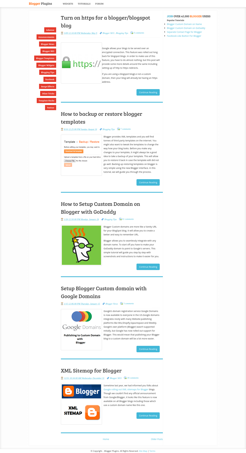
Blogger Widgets (46, 65)
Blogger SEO (48, 51)
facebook (49, 79)
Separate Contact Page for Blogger (184, 31)
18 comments (133, 378)
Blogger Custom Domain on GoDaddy (186, 28)
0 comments (139, 33)
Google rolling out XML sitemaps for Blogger (126, 389)
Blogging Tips (47, 72)
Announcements (46, 36)
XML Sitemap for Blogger (91, 370)
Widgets (68, 3)
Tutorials (84, 3)
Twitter (50, 107)
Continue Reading (148, 92)
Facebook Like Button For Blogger (184, 35)
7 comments (125, 129)
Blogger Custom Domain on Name (184, 24)
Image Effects (47, 86)
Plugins (40, 3)
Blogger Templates (45, 58)
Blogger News (47, 44)
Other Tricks (48, 93)
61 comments (128, 219)
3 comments (128, 303)
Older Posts (157, 439)
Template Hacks (46, 100)
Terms (152, 451)
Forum (99, 3)
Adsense (50, 29)
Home (106, 439)
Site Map (143, 451)
